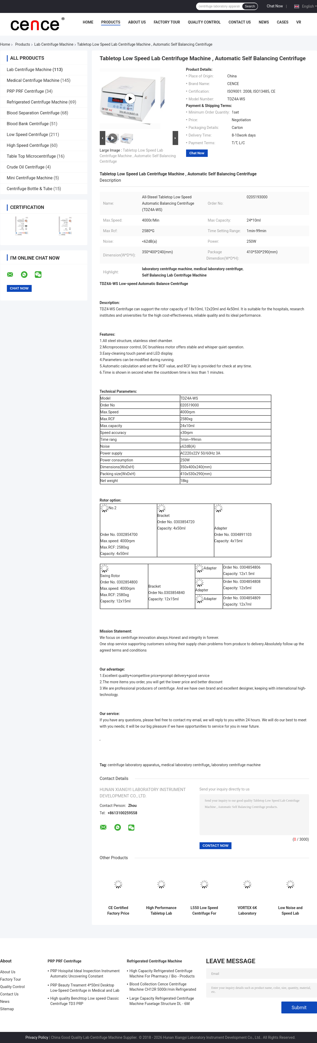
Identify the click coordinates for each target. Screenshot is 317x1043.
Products (110, 22)
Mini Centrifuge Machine (30, 177)
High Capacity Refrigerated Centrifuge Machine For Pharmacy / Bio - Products (162, 973)
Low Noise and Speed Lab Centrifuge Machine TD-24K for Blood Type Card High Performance (290, 911)
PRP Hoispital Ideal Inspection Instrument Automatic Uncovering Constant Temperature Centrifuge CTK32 (85, 974)
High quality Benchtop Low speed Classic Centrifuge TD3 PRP (84, 1001)
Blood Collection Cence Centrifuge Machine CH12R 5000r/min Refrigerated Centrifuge (163, 987)
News (264, 22)
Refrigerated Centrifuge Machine (37, 102)
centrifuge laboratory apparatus (133, 765)
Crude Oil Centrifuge (26, 167)
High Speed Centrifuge (28, 145)
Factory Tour (167, 22)
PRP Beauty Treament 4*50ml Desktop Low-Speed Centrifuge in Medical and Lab (85, 988)
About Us (137, 22)
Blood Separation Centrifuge (33, 112)
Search (250, 6)
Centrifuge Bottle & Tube (30, 188)
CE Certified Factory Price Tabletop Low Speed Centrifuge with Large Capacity (118, 911)
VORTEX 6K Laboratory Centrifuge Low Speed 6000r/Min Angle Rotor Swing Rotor (247, 911)
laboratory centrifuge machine (236, 765)
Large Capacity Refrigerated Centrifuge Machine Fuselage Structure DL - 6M (162, 1001)
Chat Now (275, 6)
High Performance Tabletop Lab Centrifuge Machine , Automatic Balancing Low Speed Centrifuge (161, 911)
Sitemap (7, 1009)
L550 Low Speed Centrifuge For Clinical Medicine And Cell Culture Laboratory (204, 911)
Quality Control (204, 22)
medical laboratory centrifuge (185, 765)
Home (88, 22)
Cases (282, 22)
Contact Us (240, 22)
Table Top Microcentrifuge (31, 156)
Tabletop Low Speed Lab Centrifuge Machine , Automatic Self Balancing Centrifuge (138, 155)
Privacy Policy (36, 1037)
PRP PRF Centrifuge (25, 91)
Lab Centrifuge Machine (53, 44)
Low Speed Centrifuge (27, 134)
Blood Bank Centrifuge (28, 123)
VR (298, 22)
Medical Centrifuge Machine (33, 80)
